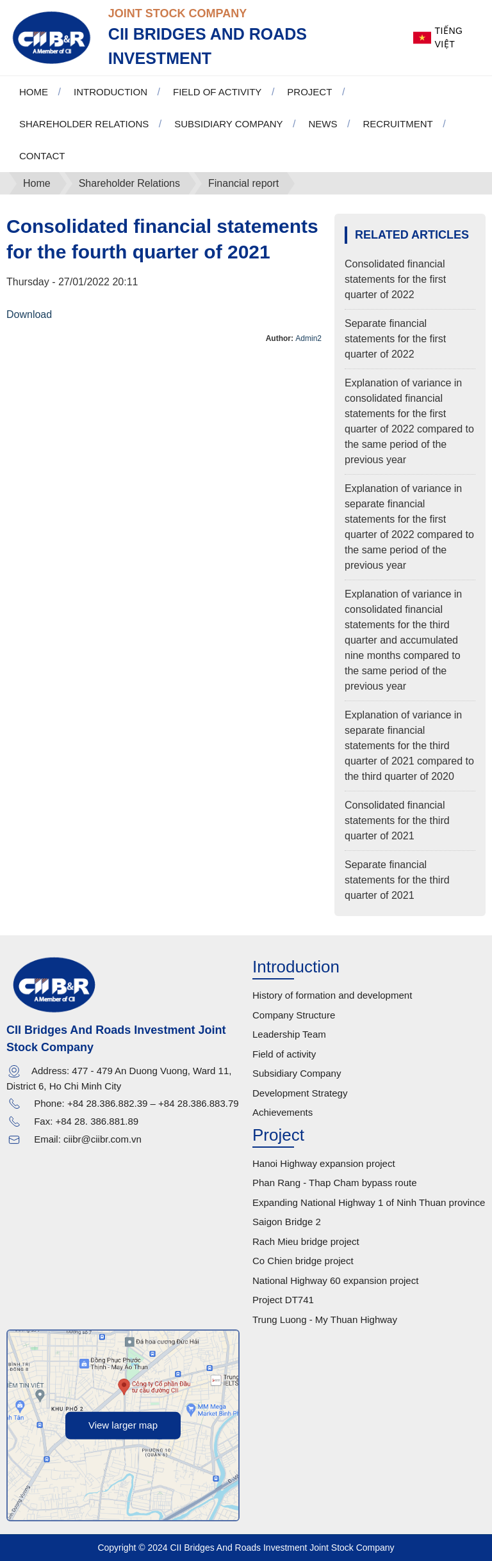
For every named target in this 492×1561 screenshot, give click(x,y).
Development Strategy (299, 1093)
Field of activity (284, 1054)
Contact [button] (42, 155)
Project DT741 (283, 1299)
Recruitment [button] (397, 123)
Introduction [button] (110, 91)
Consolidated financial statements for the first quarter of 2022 (395, 279)
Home (33, 91)
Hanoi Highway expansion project (323, 1163)
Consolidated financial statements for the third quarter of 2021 (397, 820)
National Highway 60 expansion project (335, 1280)
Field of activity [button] (217, 91)
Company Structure (293, 1015)
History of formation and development (332, 995)
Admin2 (308, 338)
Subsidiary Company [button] (228, 123)
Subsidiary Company (296, 1073)
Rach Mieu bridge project (305, 1241)
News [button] (322, 123)
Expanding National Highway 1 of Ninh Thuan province (368, 1202)
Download (29, 314)
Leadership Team (289, 1034)
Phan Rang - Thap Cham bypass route (334, 1182)
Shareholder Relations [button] (84, 123)
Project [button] (309, 91)
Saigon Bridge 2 (286, 1221)
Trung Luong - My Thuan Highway (324, 1319)
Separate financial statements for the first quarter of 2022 (395, 339)
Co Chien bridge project (303, 1260)
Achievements (282, 1112)
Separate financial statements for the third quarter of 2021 (397, 880)
